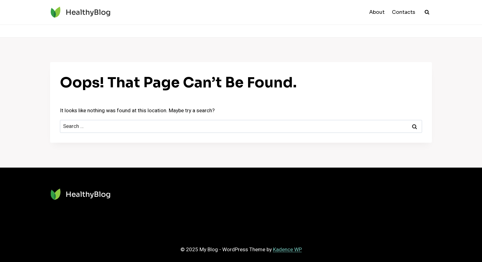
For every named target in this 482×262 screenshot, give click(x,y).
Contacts (403, 12)
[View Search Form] (427, 12)
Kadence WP (287, 249)
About (377, 12)
